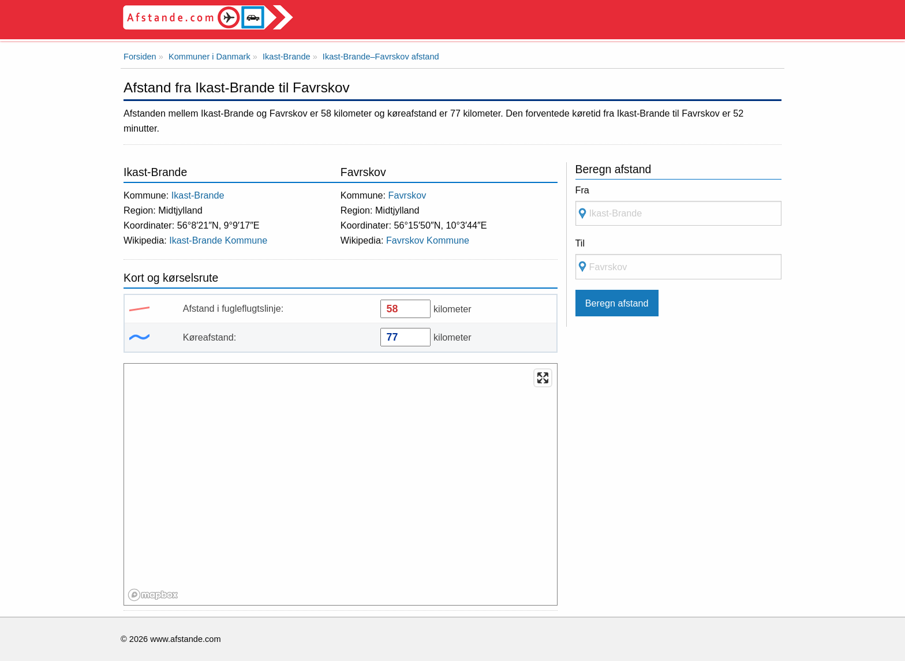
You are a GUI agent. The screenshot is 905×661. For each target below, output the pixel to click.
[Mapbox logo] (153, 595)
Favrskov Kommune (427, 240)
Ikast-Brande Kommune (218, 240)
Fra (582, 190)
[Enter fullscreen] (542, 377)
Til (580, 243)
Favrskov (407, 195)
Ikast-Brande (198, 195)
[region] (341, 485)
